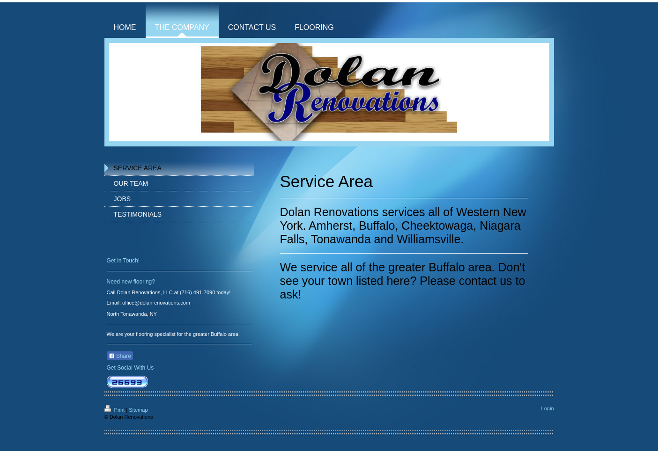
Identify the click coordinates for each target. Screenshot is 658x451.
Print (115, 410)
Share (120, 356)
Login (547, 408)
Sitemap (138, 410)
